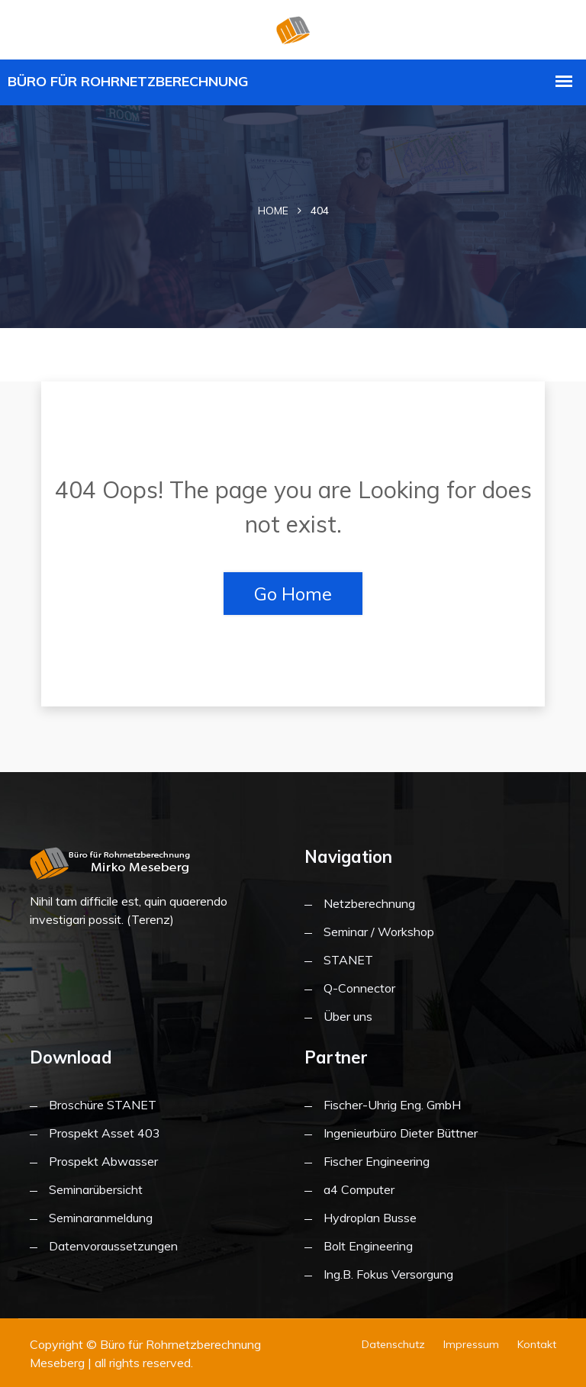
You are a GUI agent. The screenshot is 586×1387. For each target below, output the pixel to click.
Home (273, 210)
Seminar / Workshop (379, 931)
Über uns (348, 1016)
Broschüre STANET (102, 1104)
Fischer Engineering (377, 1161)
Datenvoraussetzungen (113, 1245)
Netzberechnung (369, 903)
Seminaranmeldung (101, 1217)
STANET (348, 959)
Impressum (471, 1344)
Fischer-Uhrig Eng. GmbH (392, 1104)
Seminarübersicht (96, 1189)
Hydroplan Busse (370, 1217)
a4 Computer (359, 1189)
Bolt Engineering (368, 1245)
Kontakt (536, 1344)
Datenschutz (393, 1344)
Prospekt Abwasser (103, 1161)
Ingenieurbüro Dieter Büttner (401, 1133)
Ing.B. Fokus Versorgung (388, 1274)
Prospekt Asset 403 (104, 1133)
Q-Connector (359, 988)
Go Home (293, 593)
